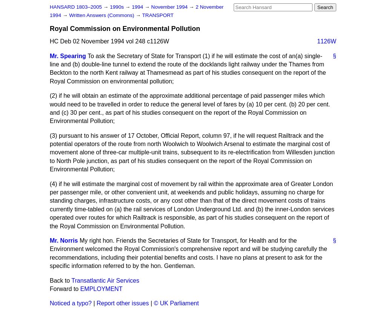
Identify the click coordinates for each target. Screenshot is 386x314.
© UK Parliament (176, 303)
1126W (326, 41)
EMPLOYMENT (101, 289)
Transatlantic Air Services (105, 280)
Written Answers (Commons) (102, 15)
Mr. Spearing (68, 56)
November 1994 (170, 7)
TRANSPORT (158, 15)
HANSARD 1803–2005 (76, 7)
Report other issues (122, 303)
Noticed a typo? (71, 303)
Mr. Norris (64, 240)
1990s (117, 7)
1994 (138, 7)
